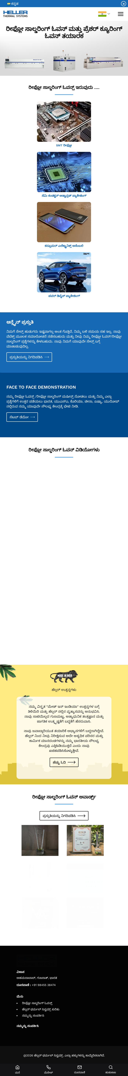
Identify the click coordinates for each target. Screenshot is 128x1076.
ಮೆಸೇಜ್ (48, 1069)
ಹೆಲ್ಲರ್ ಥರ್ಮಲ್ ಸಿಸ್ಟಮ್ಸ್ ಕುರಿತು (40, 1009)
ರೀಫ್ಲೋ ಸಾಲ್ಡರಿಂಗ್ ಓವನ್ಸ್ (37, 1003)
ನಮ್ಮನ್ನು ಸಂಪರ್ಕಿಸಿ (33, 1015)
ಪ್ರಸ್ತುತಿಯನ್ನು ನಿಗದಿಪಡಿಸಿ (26, 357)
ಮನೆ (17, 1069)
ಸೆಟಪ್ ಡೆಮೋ (19, 417)
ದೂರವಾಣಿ (79, 1069)
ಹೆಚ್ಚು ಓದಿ (59, 762)
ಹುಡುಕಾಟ (110, 1069)
